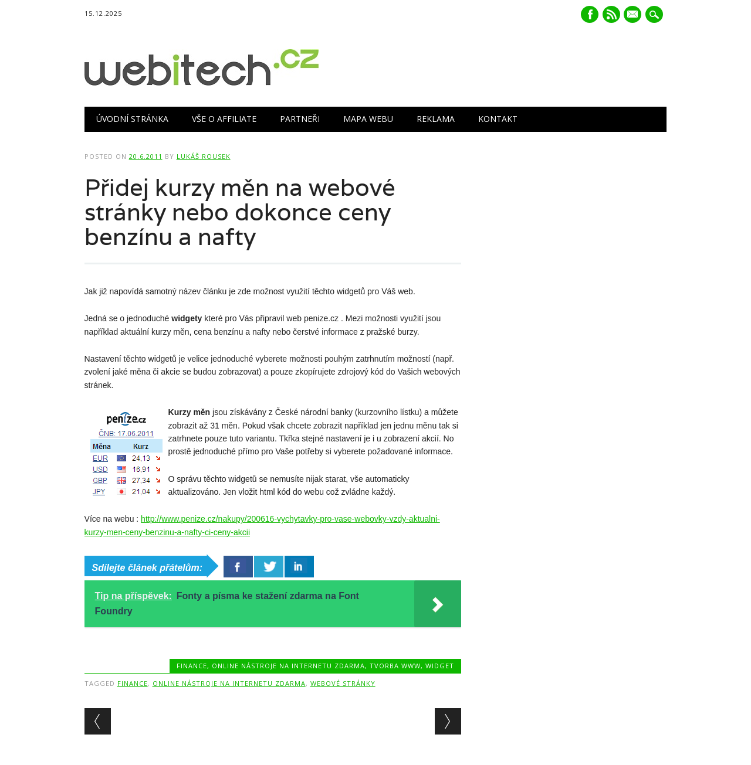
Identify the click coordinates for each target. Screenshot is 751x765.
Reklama (436, 118)
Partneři (300, 118)
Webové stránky (343, 683)
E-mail (634, 15)
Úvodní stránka (132, 118)
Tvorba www (395, 665)
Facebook (589, 14)
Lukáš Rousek (204, 156)
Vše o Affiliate (224, 118)
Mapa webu (368, 118)
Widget (439, 665)
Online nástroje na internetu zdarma (288, 665)
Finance (192, 665)
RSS (611, 14)
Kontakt (497, 118)
